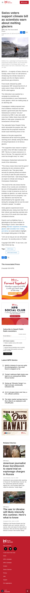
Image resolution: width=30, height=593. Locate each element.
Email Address (7, 336)
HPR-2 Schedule (7, 562)
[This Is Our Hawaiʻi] (15, 422)
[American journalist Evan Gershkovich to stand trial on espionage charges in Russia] (14, 451)
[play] (2, 591)
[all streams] (28, 591)
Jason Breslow (6, 477)
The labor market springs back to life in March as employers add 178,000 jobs (16, 401)
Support (5, 579)
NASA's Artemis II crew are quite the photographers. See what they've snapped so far (16, 367)
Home (4, 555)
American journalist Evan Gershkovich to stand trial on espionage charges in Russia (14, 469)
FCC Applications (7, 583)
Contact (5, 566)
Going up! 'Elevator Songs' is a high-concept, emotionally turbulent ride (15, 385)
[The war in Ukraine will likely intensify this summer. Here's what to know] (14, 497)
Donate (25, 2)
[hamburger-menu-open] (2, 2)
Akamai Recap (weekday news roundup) (14, 347)
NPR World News (12, 252)
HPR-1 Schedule (7, 559)
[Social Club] (15, 314)
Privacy (5, 573)
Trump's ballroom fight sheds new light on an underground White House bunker (16, 376)
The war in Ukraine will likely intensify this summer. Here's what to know (14, 513)
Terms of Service (7, 569)
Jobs (4, 576)
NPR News (10, 249)
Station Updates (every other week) (13, 343)
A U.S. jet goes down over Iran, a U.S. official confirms (16, 393)
